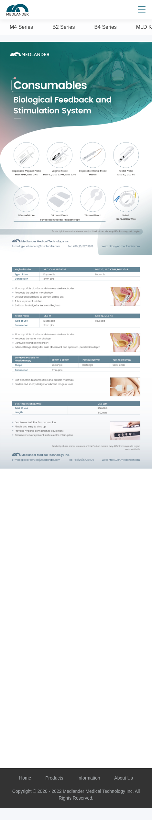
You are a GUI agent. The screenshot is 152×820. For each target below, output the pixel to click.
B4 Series (105, 27)
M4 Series (21, 27)
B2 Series (63, 27)
